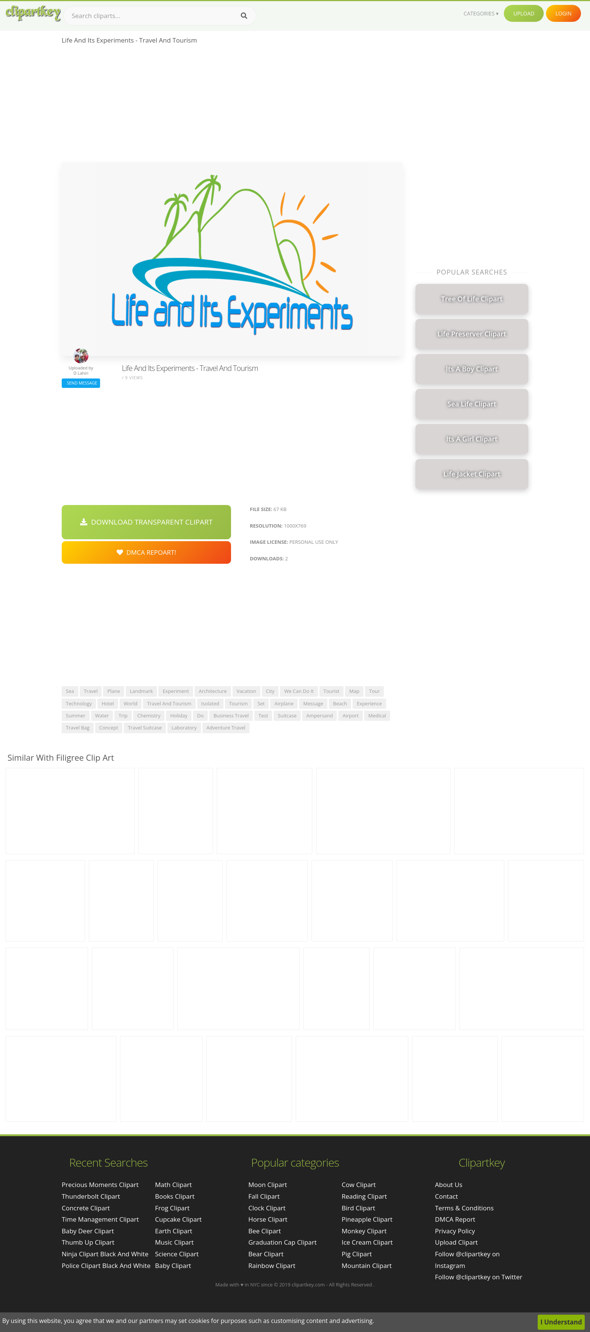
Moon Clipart (267, 1184)
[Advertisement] (232, 106)
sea (70, 691)
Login (563, 13)
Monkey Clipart (364, 1231)
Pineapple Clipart (367, 1219)
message (313, 703)
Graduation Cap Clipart (282, 1242)
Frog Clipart (172, 1208)
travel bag (78, 727)
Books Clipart (175, 1196)
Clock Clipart (267, 1208)
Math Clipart (173, 1184)
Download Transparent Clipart (146, 522)
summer (75, 715)
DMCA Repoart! (146, 552)
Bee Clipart (264, 1231)
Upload (523, 13)
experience (369, 703)
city (270, 691)
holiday (178, 715)
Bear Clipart (265, 1254)
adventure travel (226, 727)
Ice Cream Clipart (367, 1242)
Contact (446, 1196)
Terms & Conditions (464, 1208)
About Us (448, 1184)
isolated (210, 703)
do (200, 715)
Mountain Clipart (367, 1265)
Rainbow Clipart (271, 1265)
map (354, 691)
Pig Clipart (357, 1254)
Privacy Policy (455, 1231)
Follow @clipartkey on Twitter (478, 1276)
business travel (231, 715)
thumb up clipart (88, 1242)
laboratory (184, 727)
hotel (108, 703)
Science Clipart (177, 1254)
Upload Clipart (456, 1242)
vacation (246, 691)
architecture (213, 691)
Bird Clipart (358, 1208)
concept (108, 727)
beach (340, 703)
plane (113, 691)
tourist (331, 691)
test (263, 715)
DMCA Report (455, 1219)
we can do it (298, 691)
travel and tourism (169, 703)
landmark (141, 691)
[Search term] (160, 16)
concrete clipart (86, 1208)
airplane (283, 703)
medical (377, 715)
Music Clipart (174, 1242)
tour (374, 691)
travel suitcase (145, 727)
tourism (238, 703)
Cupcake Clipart (178, 1219)
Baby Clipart (173, 1265)
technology (79, 703)
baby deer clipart (88, 1231)
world (130, 703)
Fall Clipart (264, 1196)
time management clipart (100, 1219)
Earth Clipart (173, 1231)
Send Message (81, 383)
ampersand (319, 715)
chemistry (148, 715)
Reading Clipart (364, 1196)
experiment (176, 691)
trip (123, 715)
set (261, 703)
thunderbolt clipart (91, 1196)
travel (91, 691)
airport (350, 715)
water (102, 715)
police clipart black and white (106, 1265)
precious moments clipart (100, 1184)
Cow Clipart (359, 1184)
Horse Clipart (267, 1219)
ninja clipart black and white (105, 1254)
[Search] (244, 15)
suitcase (287, 715)
